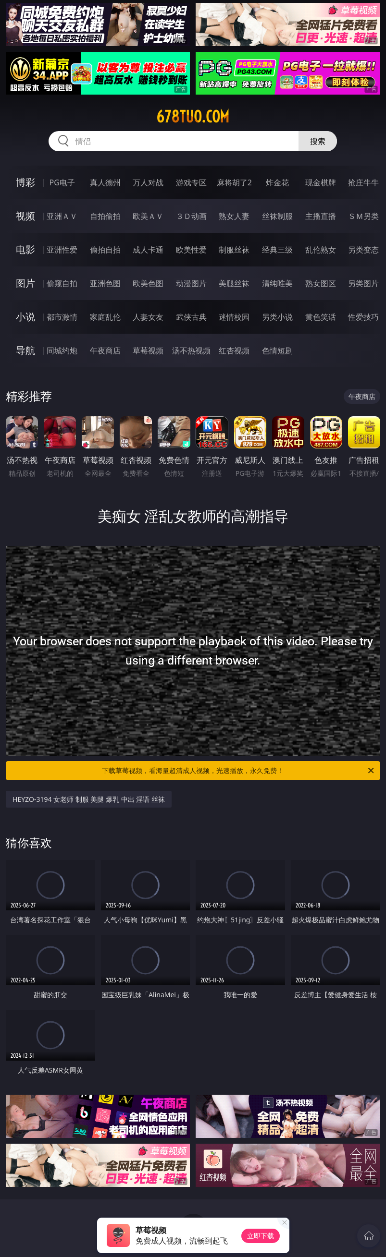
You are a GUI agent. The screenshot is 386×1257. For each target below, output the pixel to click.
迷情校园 (234, 317)
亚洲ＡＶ (62, 216)
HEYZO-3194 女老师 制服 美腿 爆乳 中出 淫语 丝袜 (88, 799)
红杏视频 (234, 350)
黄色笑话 (320, 317)
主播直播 (320, 216)
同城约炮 (62, 350)
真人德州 (105, 182)
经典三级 (277, 249)
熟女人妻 (234, 216)
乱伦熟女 (320, 249)
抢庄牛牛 (363, 182)
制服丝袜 (234, 249)
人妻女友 (148, 317)
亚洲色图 (105, 283)
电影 (25, 249)
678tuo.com (192, 116)
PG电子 (62, 182)
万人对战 (148, 182)
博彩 (25, 182)
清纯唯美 (277, 283)
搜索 (317, 141)
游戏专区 (191, 182)
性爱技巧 (363, 317)
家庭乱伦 (105, 317)
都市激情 (62, 317)
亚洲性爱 (62, 249)
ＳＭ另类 (363, 216)
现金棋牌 (320, 182)
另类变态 (363, 249)
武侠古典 (191, 317)
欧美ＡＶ (148, 216)
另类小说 (277, 317)
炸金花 (277, 182)
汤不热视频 (191, 350)
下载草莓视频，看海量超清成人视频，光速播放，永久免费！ (238, 770)
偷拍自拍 (105, 249)
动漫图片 (191, 283)
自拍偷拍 (105, 216)
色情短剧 (277, 350)
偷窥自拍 (62, 283)
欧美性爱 (191, 249)
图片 (25, 283)
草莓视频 (148, 350)
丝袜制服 (277, 216)
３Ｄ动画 (191, 216)
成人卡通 (148, 249)
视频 (25, 215)
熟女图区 (320, 283)
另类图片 (363, 283)
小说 (25, 316)
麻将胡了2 (234, 182)
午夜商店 (105, 350)
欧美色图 (148, 283)
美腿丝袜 (234, 283)
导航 (25, 350)
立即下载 (260, 1235)
